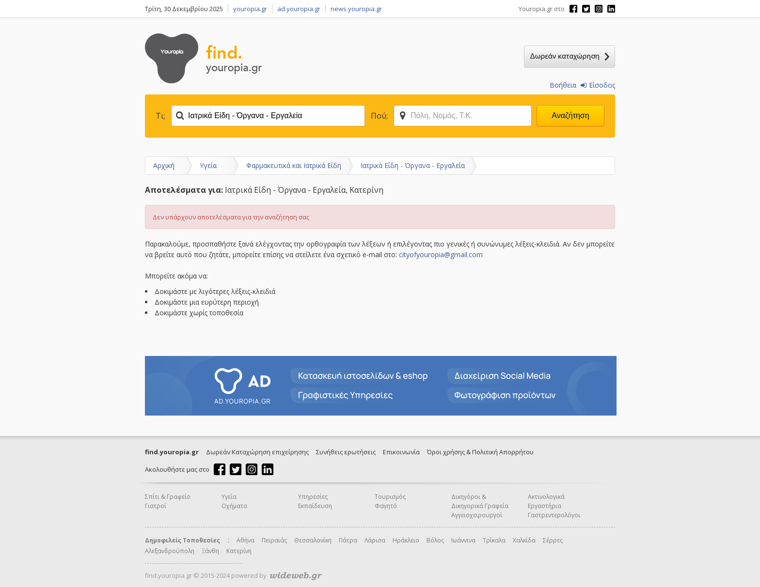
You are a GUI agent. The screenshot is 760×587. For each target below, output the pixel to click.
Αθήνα (245, 540)
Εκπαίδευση (315, 506)
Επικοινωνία (401, 452)
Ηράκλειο (406, 540)
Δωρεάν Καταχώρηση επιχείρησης (257, 452)
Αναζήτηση (570, 115)
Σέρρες (553, 540)
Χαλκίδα (524, 540)
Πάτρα (348, 540)
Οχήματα (234, 506)
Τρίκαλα (494, 540)
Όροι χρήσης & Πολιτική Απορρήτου (480, 452)
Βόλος (435, 540)
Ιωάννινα (463, 540)
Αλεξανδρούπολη (169, 551)
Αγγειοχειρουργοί (476, 515)
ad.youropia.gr (298, 8)
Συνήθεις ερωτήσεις (346, 452)
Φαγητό (386, 506)
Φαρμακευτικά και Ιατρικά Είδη (293, 165)
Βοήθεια (563, 85)
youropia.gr (250, 8)
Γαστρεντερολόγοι (554, 515)
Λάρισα (374, 540)
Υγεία (208, 165)
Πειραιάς (274, 540)
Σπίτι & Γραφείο (167, 497)
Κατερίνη (239, 551)
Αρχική (163, 165)
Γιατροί (155, 506)
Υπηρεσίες (313, 497)
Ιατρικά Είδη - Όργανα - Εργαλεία (413, 165)
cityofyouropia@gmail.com (441, 254)
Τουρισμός (390, 497)
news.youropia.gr (356, 8)
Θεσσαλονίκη (313, 540)
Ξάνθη (210, 551)
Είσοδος (598, 85)
